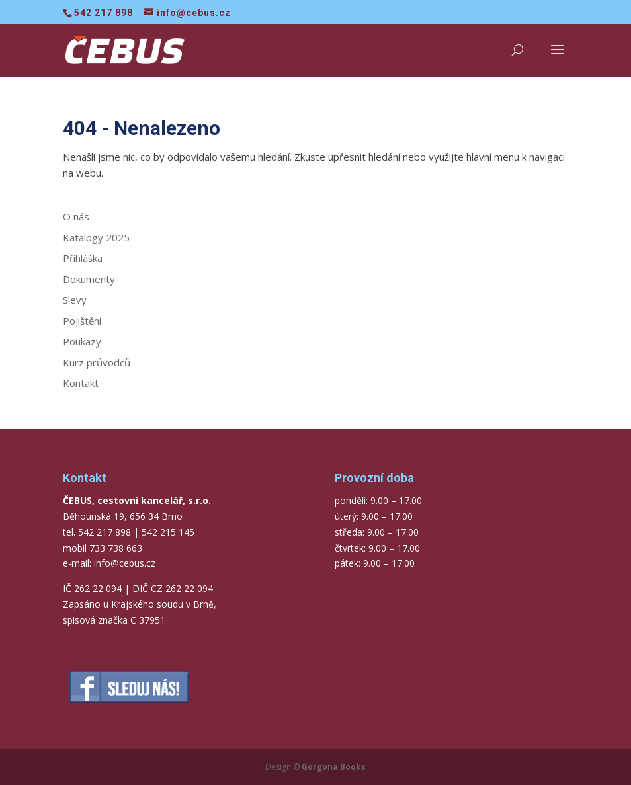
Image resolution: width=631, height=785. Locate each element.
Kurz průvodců (96, 362)
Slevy (75, 299)
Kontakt (81, 383)
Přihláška (83, 258)
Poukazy (82, 341)
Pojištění (82, 320)
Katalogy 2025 (96, 237)
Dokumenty (89, 279)
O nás (76, 216)
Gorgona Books (334, 766)
